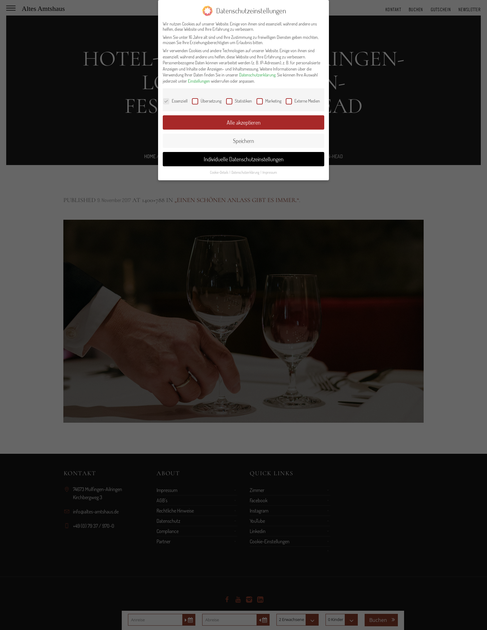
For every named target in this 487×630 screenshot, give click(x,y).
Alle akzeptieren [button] (244, 122)
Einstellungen (199, 81)
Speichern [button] (243, 140)
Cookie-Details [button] (219, 172)
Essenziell (175, 100)
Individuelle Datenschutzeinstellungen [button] (244, 159)
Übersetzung (206, 100)
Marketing (269, 100)
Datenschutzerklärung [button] (245, 172)
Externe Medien (303, 100)
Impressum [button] (269, 172)
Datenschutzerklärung (257, 74)
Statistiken (239, 100)
